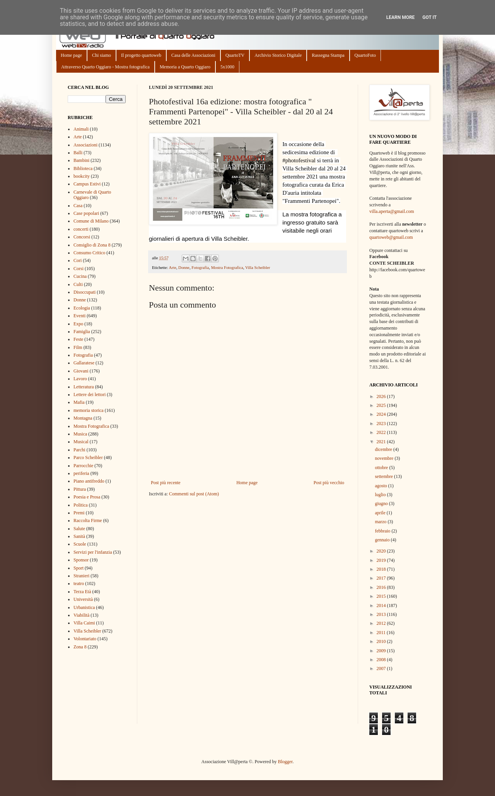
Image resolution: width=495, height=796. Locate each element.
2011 (382, 632)
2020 (382, 551)
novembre (384, 458)
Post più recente (166, 482)
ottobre (382, 467)
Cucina (80, 276)
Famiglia (81, 331)
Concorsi (81, 237)
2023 (382, 423)
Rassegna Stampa (328, 55)
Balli (77, 152)
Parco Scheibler (88, 457)
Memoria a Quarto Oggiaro (185, 67)
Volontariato (84, 638)
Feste (78, 339)
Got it (429, 17)
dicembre (384, 449)
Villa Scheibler (257, 267)
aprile (380, 512)
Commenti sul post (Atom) (194, 494)
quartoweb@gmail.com (391, 237)
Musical (81, 441)
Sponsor (81, 560)
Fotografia (200, 267)
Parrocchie (83, 465)
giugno (382, 503)
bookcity (81, 176)
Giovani (81, 371)
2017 (382, 578)
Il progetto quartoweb (141, 55)
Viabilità (81, 615)
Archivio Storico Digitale (278, 55)
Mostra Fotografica (227, 267)
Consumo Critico (89, 252)
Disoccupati (84, 292)
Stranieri (81, 575)
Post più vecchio (329, 482)
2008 (382, 659)
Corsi (78, 268)
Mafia (79, 402)
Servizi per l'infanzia (92, 552)
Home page (71, 55)
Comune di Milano (91, 221)
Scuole (79, 544)
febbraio (383, 531)
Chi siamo (101, 55)
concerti (81, 229)
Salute (79, 528)
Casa (77, 205)
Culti (78, 284)
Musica (80, 434)
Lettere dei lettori (89, 394)
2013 (382, 614)
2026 (382, 396)
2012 (382, 623)
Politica (80, 505)
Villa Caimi (84, 623)
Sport (78, 568)
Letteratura (83, 386)
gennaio (383, 540)
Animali (81, 129)
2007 (382, 668)
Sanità (79, 536)
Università (83, 599)
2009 (382, 650)
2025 (382, 405)
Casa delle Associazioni (193, 55)
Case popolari (86, 213)
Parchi (79, 449)
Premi (79, 512)
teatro (78, 583)
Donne (183, 267)
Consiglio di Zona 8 (92, 245)
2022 (382, 432)
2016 (382, 587)
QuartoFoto (365, 55)
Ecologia (81, 308)
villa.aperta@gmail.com (391, 211)
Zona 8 (80, 647)
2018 (382, 569)
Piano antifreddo (88, 481)
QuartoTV (234, 55)
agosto (381, 485)
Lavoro (80, 378)
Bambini (81, 160)
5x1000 (227, 67)
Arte (172, 267)
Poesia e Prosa (86, 497)
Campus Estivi (87, 184)
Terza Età (82, 591)
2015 (382, 596)
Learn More (400, 17)
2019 (382, 560)
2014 (382, 605)
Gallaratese (83, 363)
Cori (77, 260)
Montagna (82, 418)
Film (77, 347)
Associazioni (85, 145)
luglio (381, 494)
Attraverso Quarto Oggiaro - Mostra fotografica (105, 67)
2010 (382, 641)
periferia (81, 473)
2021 (382, 441)
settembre (384, 476)
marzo (381, 521)
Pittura (79, 489)
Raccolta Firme (87, 520)
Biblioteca (82, 168)
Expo (78, 324)
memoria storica (88, 410)
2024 (382, 414)
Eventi (79, 315)
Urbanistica (84, 607)
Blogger (285, 761)
